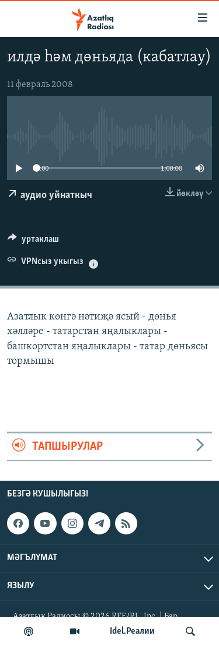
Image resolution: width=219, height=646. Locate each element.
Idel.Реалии (132, 631)
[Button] (33, 242)
